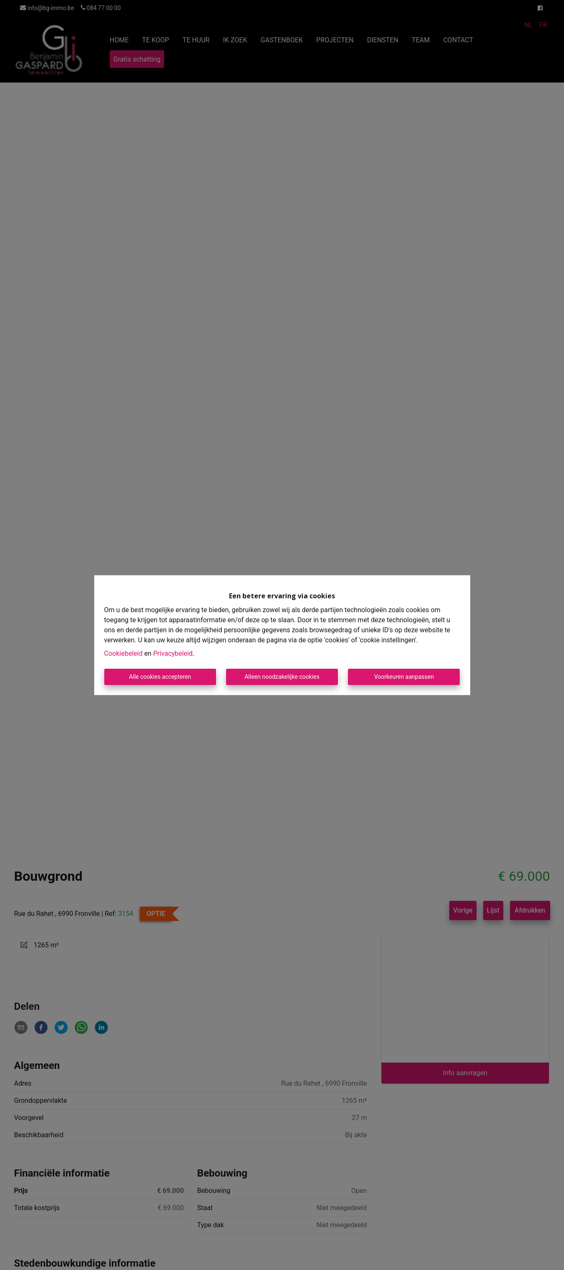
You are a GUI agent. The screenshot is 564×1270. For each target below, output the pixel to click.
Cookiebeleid (123, 653)
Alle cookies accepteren (160, 676)
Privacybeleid (173, 653)
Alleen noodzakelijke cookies (282, 676)
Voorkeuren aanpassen (404, 676)
